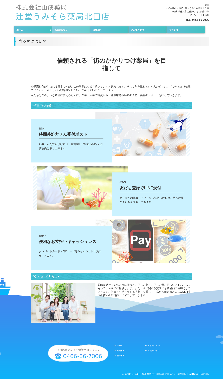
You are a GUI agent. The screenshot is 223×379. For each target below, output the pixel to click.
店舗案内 (97, 30)
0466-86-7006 (200, 19)
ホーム (19, 30)
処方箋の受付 (137, 30)
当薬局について (62, 30)
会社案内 (173, 30)
